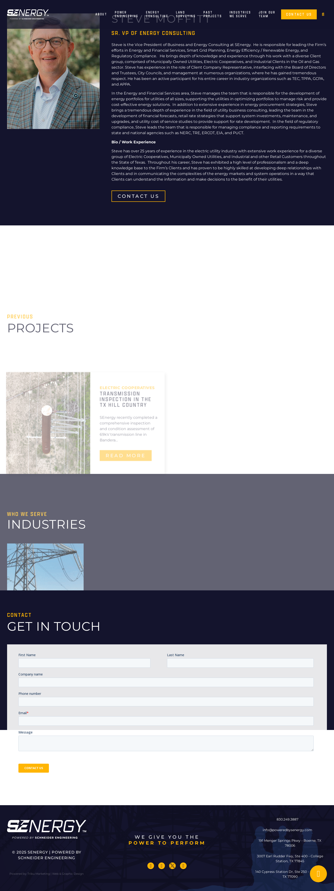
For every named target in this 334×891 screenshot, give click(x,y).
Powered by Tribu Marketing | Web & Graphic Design (46, 873)
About (101, 14)
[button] (323, 14)
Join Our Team (267, 14)
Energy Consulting (157, 14)
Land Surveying (186, 14)
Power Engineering (126, 14)
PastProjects (212, 14)
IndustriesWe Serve (240, 14)
